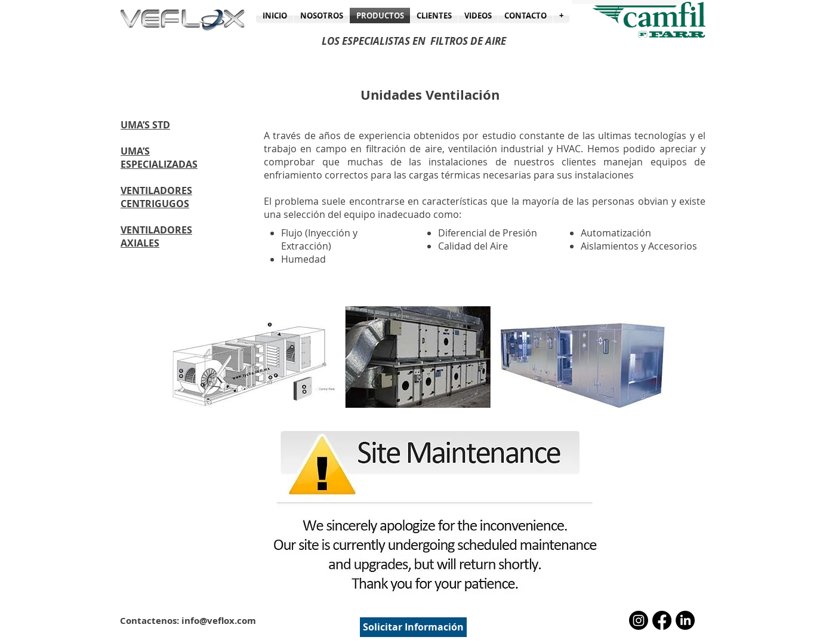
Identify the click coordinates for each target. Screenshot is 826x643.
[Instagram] (638, 620)
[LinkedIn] (685, 620)
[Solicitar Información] (413, 627)
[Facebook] (661, 620)
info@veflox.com (218, 620)
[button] (561, 15)
